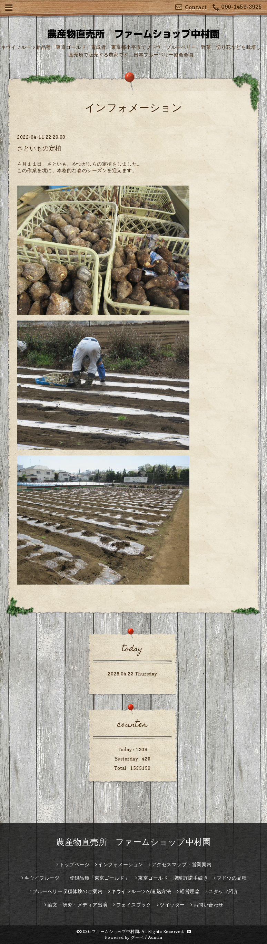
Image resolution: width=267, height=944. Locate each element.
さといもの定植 (39, 148)
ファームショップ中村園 (115, 931)
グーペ (137, 937)
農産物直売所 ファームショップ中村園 (133, 842)
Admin (155, 937)
